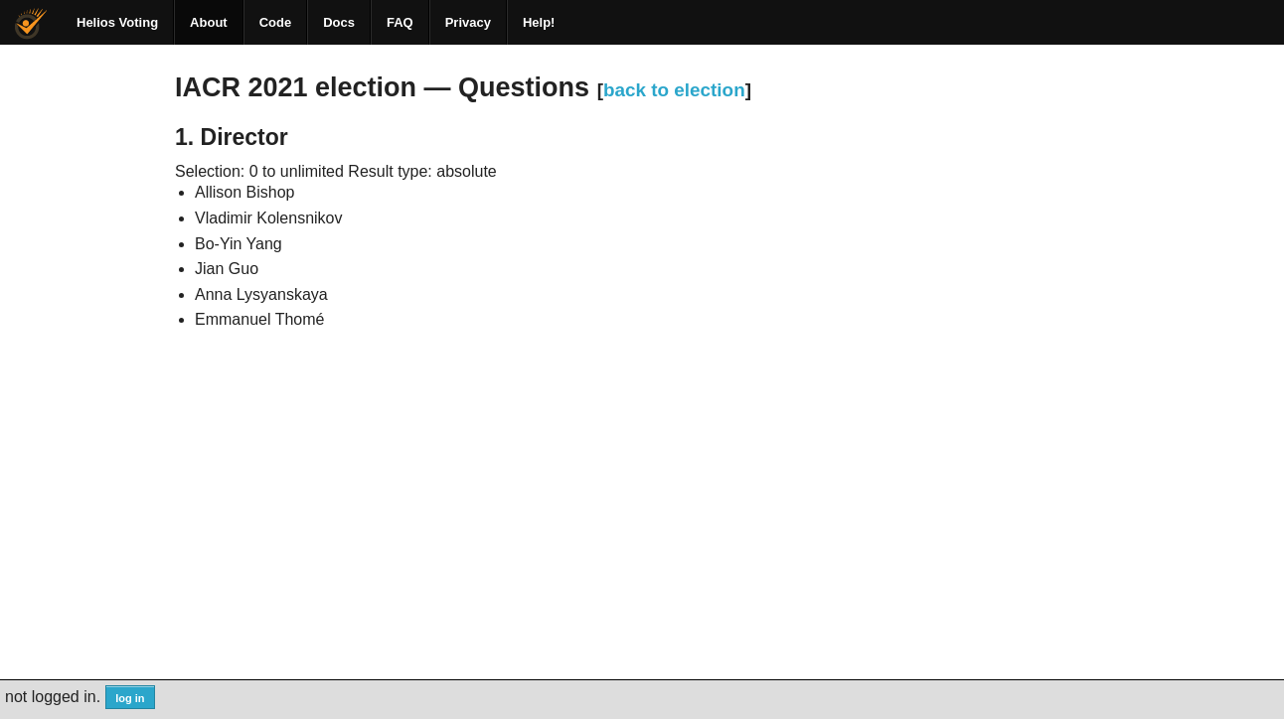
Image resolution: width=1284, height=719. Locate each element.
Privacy (468, 22)
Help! (539, 22)
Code (275, 22)
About (209, 22)
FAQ (400, 22)
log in (129, 698)
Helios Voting (117, 22)
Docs (339, 22)
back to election (674, 89)
